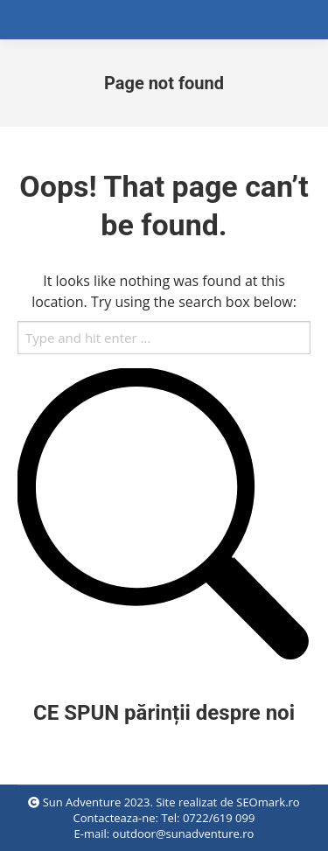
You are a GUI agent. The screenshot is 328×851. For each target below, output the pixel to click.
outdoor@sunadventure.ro (184, 833)
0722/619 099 (219, 818)
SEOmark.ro (267, 802)
